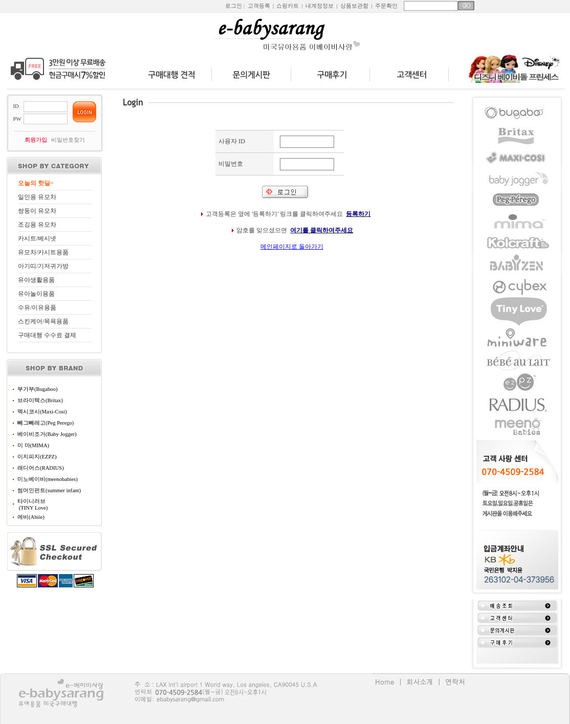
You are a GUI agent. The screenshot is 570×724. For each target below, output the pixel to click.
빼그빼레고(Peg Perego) (45, 423)
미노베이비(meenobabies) (47, 479)
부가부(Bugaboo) (37, 389)
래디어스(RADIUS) (40, 468)
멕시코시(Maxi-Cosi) (42, 411)
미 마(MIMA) (33, 445)
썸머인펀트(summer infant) (49, 490)
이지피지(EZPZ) (37, 456)
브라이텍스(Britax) (40, 400)
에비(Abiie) (31, 517)
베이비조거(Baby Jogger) (47, 434)
